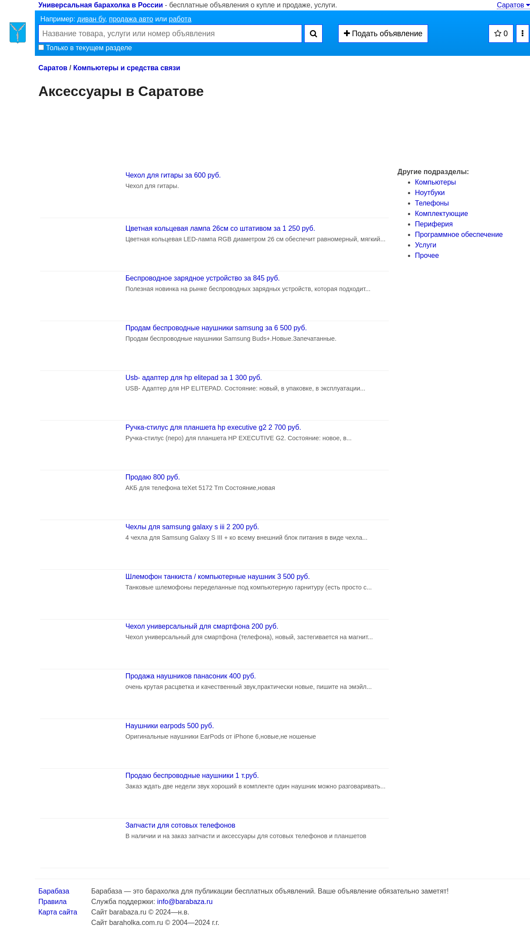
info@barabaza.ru (184, 901)
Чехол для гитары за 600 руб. (173, 175)
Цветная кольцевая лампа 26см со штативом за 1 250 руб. (220, 228)
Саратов (513, 5)
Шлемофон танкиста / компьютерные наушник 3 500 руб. (218, 576)
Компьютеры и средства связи (126, 68)
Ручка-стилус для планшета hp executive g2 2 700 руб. (213, 427)
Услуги (425, 245)
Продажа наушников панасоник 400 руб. (191, 676)
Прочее (427, 255)
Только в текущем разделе (85, 47)
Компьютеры (435, 182)
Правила (52, 901)
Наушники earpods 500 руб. (170, 726)
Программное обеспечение (459, 234)
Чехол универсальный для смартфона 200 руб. (202, 626)
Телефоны (432, 203)
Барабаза (53, 891)
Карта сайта (57, 912)
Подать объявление (383, 33)
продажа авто (131, 19)
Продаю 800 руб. (153, 477)
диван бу (91, 19)
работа (180, 19)
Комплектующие (441, 213)
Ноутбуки (430, 192)
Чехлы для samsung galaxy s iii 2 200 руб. (192, 527)
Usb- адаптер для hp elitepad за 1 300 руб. (194, 377)
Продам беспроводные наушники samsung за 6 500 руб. (216, 328)
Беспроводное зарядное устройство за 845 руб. (203, 278)
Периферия (434, 224)
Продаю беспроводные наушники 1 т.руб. (192, 775)
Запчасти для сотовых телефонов (180, 825)
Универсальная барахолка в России (100, 5)
